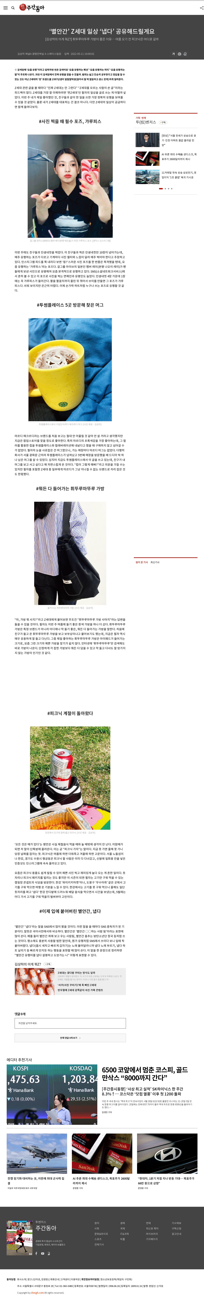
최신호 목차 (152, 1228)
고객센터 (65, 1279)
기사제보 (176, 1223)
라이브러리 (152, 1233)
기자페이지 (152, 1239)
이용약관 (75, 1279)
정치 (96, 1223)
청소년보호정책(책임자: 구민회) (116, 1279)
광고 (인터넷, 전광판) (38, 1279)
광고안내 (176, 1233)
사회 (96, 1228)
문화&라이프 (101, 1233)
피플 (122, 1239)
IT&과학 (124, 1233)
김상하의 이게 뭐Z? (28, 964)
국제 (122, 1228)
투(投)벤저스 (146, 122)
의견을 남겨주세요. (27, 1023)
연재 (148, 1223)
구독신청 (176, 1228)
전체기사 (99, 1244)
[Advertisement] (62, 680)
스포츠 (98, 1239)
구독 (48, 964)
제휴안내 (54, 1279)
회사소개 (21, 1279)
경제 (122, 1223)
